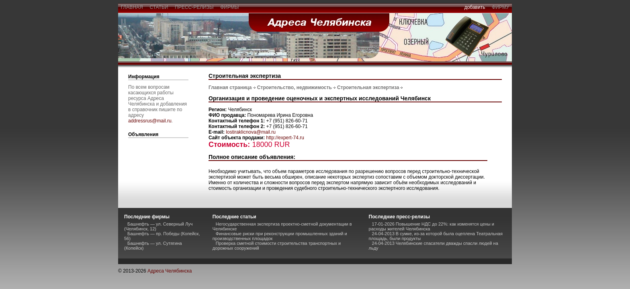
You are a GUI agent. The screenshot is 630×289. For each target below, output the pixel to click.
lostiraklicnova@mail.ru (251, 132)
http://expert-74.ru (285, 137)
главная (131, 7)
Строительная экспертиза (368, 87)
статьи (159, 7)
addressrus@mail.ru (150, 121)
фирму (500, 7)
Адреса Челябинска (169, 271)
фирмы (230, 7)
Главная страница (230, 87)
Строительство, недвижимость (294, 87)
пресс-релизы (194, 7)
